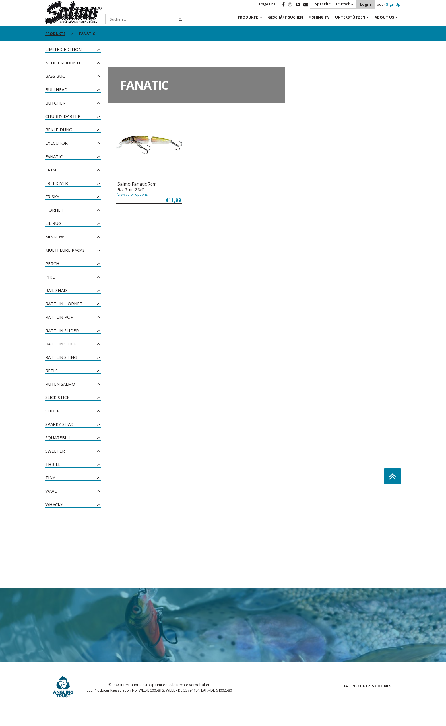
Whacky (54, 504)
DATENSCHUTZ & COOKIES (366, 685)
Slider (52, 411)
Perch (52, 263)
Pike (50, 277)
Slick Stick (57, 397)
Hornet (54, 210)
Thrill (52, 464)
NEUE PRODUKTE (63, 63)
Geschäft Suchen (285, 17)
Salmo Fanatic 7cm (136, 184)
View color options (132, 194)
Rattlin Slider (62, 330)
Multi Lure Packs (65, 250)
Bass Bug (55, 76)
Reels (51, 370)
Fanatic (54, 156)
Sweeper (55, 451)
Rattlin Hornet (63, 303)
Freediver (56, 183)
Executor (56, 143)
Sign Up (393, 4)
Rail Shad (56, 290)
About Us (384, 17)
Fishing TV (319, 17)
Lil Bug (53, 223)
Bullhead (56, 89)
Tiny (50, 477)
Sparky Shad (59, 424)
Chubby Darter (62, 116)
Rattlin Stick (60, 344)
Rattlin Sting (61, 357)
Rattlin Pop (59, 317)
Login (365, 4)
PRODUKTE (248, 17)
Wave (51, 491)
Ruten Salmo (60, 384)
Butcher (55, 103)
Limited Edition (63, 49)
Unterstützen (350, 17)
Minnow (54, 237)
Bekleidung (58, 129)
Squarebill (58, 437)
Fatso (52, 170)
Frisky (52, 196)
